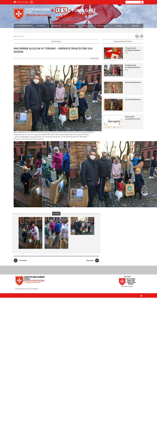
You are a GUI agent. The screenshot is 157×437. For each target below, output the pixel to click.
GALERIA (119, 26)
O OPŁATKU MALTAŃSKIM (23, 26)
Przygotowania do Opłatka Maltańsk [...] (132, 50)
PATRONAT (72, 26)
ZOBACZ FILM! (88, 26)
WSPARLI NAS (56, 26)
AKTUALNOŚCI (103, 26)
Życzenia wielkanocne (133, 82)
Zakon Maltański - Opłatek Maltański (55, 14)
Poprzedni (20, 260)
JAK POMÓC (41, 26)
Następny (92, 260)
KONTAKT (134, 26)
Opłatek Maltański (21, 2)
